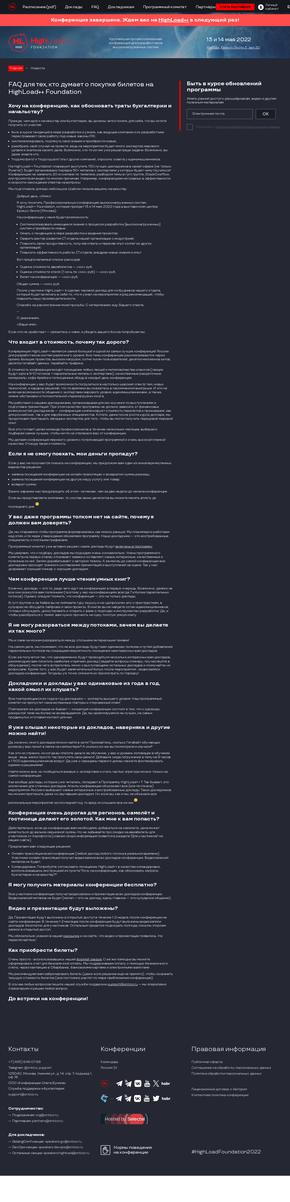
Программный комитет (165, 7)
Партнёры (205, 7)
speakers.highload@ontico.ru (66, 1153)
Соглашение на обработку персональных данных (231, 1068)
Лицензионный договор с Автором (219, 1089)
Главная (16, 68)
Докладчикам (121, 7)
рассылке (71, 936)
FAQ (95, 7)
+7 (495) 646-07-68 (24, 1062)
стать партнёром (235, 7)
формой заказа (88, 959)
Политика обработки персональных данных (226, 1074)
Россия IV (109, 1068)
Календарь (109, 1062)
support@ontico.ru (123, 984)
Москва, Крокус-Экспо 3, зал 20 (233, 48)
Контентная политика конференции (219, 1095)
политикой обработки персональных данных (247, 127)
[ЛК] (268, 7)
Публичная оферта (207, 1062)
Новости (38, 68)
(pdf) (51, 7)
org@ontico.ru (47, 1115)
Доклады (74, 7)
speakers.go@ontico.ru (63, 1142)
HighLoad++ (173, 20)
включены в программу (133, 547)
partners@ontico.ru (47, 1121)
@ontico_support (38, 1068)
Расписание (34, 7)
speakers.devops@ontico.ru (61, 1147)
